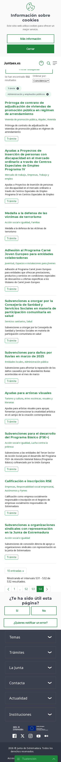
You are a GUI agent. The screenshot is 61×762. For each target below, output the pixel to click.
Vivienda (51, 119)
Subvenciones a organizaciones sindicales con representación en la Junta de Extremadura (30, 529)
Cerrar (30, 49)
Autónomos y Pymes (16, 490)
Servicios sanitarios (15, 321)
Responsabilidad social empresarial (35, 486)
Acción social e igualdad (17, 222)
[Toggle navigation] (24, 63)
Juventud (9, 263)
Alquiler (42, 119)
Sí (17, 610)
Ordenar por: (39, 75)
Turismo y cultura (14, 398)
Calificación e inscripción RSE (28, 481)
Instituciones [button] (20, 714)
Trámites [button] (16, 652)
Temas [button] (14, 637)
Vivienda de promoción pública (21, 119)
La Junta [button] (16, 667)
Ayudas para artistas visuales (28, 393)
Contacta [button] (17, 682)
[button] (41, 63)
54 (41, 589)
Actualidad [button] (18, 698)
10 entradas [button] (17, 571)
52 (27, 589)
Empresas (32, 174)
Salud (29, 321)
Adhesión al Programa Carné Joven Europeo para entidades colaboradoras (29, 254)
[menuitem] (15, 736)
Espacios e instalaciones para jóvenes (35, 263)
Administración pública (36, 361)
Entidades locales (14, 361)
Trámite (11, 138)
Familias (35, 222)
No (44, 610)
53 (34, 589)
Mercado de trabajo (15, 174)
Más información (30, 39)
